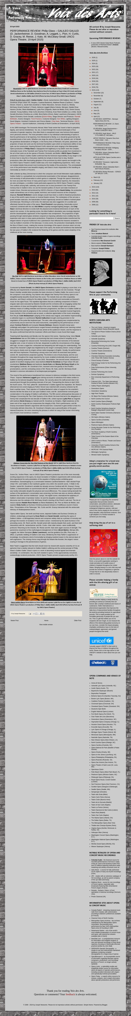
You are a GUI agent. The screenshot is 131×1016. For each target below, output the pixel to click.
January (96, 183)
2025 (94, 60)
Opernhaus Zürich (97, 769)
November (97, 96)
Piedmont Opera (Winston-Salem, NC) (104, 774)
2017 (94, 84)
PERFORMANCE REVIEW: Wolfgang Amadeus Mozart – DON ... (106, 148)
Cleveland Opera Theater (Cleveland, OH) (105, 706)
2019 (94, 78)
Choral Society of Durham (100, 360)
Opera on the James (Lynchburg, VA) (103, 755)
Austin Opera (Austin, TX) (100, 688)
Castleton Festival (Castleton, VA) (102, 701)
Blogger (104, 1005)
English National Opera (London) (102, 711)
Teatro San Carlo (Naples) (100, 815)
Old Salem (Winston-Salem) (100, 417)
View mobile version (46, 624)
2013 (94, 190)
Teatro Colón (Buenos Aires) (100, 800)
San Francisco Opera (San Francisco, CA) (105, 784)
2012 (94, 193)
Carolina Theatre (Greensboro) (101, 351)
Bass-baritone (102, 246)
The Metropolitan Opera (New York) (103, 823)
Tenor (99, 233)
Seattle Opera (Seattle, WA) (100, 789)
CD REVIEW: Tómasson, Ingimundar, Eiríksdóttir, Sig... (105, 163)
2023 (94, 66)
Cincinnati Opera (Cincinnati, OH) (102, 704)
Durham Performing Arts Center (101, 372)
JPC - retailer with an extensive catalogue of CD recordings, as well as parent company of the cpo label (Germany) (106, 878)
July (95, 107)
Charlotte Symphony (98, 353)
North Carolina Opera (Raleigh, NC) (103, 742)
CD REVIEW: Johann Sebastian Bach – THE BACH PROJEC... (106, 153)
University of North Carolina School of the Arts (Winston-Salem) (105, 446)
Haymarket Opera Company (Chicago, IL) (105, 722)
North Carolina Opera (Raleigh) (101, 401)
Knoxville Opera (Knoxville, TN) (101, 727)
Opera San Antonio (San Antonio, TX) (103, 762)
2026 (94, 57)
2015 (94, 90)
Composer (100, 248)
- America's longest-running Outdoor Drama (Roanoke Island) (105, 328)
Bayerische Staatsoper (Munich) (102, 691)
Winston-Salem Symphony (100, 455)
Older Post (77, 620)
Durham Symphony (97, 374)
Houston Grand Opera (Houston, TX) (103, 724)
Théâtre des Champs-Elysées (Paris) (103, 825)
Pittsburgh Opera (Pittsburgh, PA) (102, 777)
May (95, 113)
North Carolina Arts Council (100, 399)
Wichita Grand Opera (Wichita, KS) (103, 844)
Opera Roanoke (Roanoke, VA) (101, 760)
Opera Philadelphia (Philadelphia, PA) (104, 757)
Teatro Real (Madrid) (98, 812)
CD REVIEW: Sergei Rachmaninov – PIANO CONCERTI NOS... (105, 129)
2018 (94, 81)
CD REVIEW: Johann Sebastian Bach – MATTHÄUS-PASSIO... (106, 168)
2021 (94, 72)
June (95, 110)
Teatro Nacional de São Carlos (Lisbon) (104, 810)
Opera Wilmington (97, 422)
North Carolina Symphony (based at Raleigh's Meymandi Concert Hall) (103, 409)
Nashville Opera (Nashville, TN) (101, 737)
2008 (94, 205)
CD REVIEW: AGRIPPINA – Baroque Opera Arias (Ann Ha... (105, 120)
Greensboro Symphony (99, 391)
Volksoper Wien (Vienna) (99, 832)
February (97, 180)
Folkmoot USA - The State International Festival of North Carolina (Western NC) (104, 382)
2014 (94, 187)
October (96, 99)
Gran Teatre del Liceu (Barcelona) (102, 717)
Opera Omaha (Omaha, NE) (100, 752)
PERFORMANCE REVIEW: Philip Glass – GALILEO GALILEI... (106, 144)
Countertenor (103, 241)
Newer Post (15, 620)
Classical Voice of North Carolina (102, 918)
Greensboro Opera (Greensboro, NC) (103, 719)
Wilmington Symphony (98, 452)
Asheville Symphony (98, 339)
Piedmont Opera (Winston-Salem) (102, 425)
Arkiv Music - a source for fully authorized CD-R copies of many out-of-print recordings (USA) (106, 871)
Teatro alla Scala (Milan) (99, 794)
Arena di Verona (96, 683)
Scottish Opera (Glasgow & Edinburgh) (104, 787)
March (96, 177)
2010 (94, 199)
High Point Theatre (97, 393)
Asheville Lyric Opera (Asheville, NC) (103, 686)
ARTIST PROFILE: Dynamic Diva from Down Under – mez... (106, 139)
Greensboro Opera (97, 388)
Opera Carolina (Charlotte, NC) (101, 745)
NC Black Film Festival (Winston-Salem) (104, 396)
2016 (94, 87)
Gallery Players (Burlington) (100, 386)
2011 (94, 196)
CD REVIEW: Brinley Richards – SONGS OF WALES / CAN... (107, 172)
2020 (94, 75)
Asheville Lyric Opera (98, 336)
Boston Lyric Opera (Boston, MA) (102, 699)
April (95, 116)
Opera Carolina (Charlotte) (100, 420)
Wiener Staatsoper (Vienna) (100, 846)
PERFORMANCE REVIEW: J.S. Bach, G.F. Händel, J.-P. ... (106, 124)
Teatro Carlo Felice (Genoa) (100, 797)
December (97, 93)
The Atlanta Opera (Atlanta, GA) (102, 818)
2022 (94, 69)
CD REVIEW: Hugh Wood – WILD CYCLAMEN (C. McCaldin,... (104, 134)
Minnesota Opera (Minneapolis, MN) (103, 735)
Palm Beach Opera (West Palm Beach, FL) (105, 772)
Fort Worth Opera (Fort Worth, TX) (102, 714)
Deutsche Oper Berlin (98, 709)
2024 (94, 63)
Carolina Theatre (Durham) (100, 348)
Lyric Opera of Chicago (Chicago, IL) (103, 729)
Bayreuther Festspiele (98, 693)
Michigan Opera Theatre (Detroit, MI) (103, 732)
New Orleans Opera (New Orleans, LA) (104, 740)
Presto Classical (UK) (98, 896)
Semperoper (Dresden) (99, 792)
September (97, 102)
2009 (94, 202)
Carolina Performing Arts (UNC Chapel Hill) (105, 346)
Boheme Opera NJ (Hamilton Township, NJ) (106, 696)
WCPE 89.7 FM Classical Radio (102, 449)
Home (46, 620)
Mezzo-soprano (101, 243)
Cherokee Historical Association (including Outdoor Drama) (105, 357)
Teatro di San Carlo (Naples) (100, 805)
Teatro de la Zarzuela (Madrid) (101, 802)
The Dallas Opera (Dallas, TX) (101, 820)
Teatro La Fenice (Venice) (100, 807)
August (96, 104)
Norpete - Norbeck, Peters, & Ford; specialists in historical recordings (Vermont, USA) (106, 892)
